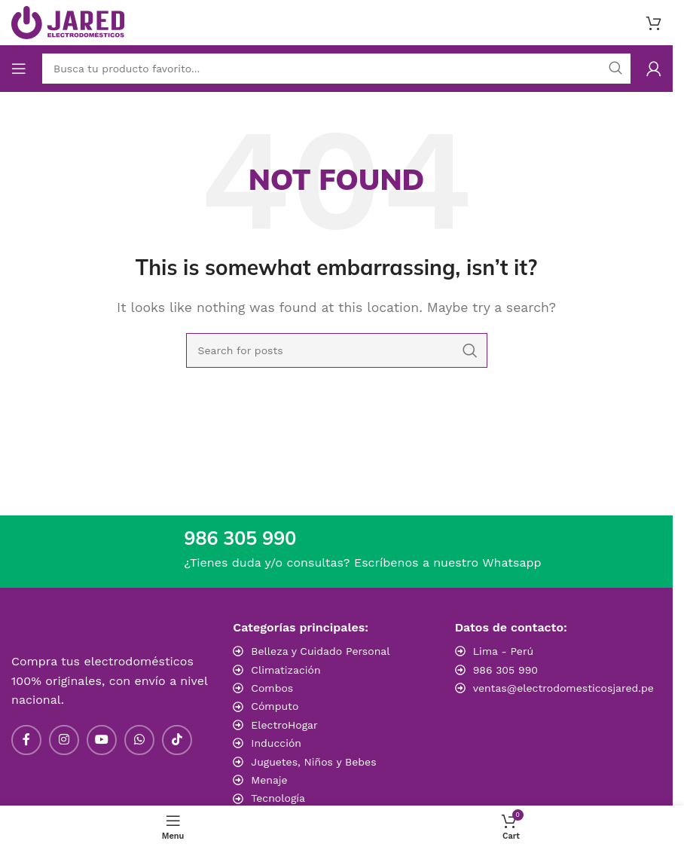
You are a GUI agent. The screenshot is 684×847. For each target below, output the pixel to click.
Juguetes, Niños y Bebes (313, 762)
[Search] (336, 350)
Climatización (285, 670)
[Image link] (558, 719)
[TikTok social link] (177, 740)
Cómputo (274, 706)
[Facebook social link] (26, 740)
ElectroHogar (284, 725)
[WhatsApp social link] (139, 740)
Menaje (269, 780)
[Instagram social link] (64, 740)
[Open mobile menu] (19, 69)
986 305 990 (505, 670)
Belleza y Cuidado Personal (320, 651)
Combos (272, 688)
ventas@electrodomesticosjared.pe (563, 688)
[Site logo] (67, 21)
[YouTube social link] (102, 740)
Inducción (276, 743)
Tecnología (278, 798)
